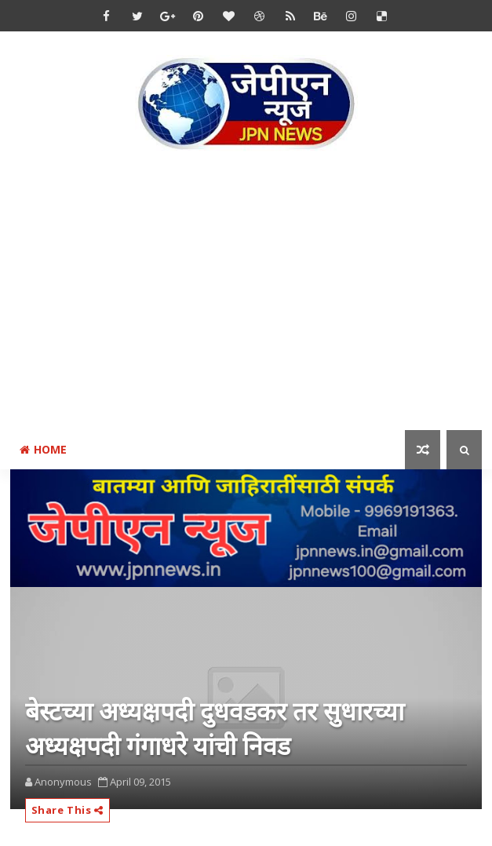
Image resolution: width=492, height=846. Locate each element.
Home (43, 449)
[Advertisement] (251, 293)
